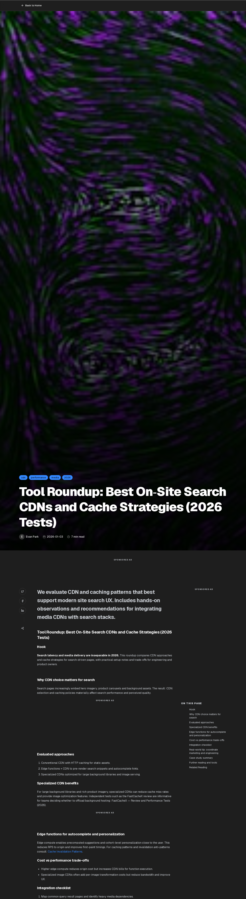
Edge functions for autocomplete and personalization (207, 733)
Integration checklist (200, 744)
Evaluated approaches (201, 722)
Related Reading (198, 767)
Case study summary (201, 757)
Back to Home (31, 5)
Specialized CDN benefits (203, 727)
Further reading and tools (203, 762)
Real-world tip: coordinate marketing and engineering (203, 751)
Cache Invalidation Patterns (65, 851)
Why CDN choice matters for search (205, 716)
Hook (192, 709)
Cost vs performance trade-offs (206, 740)
